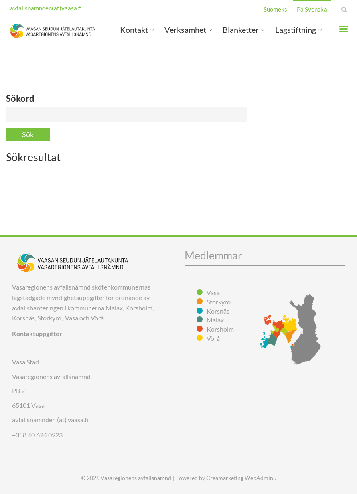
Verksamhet (185, 29)
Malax (215, 320)
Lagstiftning (295, 29)
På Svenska (312, 9)
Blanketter (241, 29)
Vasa (213, 292)
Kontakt (134, 29)
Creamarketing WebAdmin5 (241, 477)
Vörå (213, 338)
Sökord (20, 98)
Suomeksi (276, 9)
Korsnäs (218, 311)
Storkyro (219, 302)
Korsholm (220, 329)
